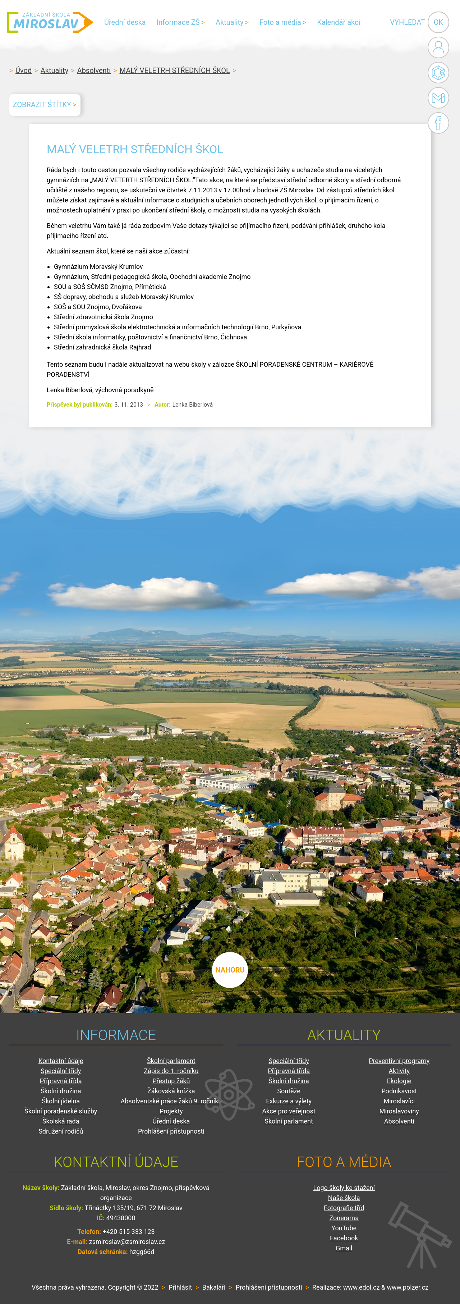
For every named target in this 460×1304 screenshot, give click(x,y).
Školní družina (61, 1091)
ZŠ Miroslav (50, 22)
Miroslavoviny (399, 1111)
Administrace (438, 47)
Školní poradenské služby (60, 1111)
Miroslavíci (399, 1101)
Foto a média (280, 22)
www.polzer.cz (407, 1287)
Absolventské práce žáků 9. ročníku (171, 1101)
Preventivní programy (399, 1061)
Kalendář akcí (338, 22)
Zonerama (343, 1218)
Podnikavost (399, 1091)
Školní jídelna (61, 1101)
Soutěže (288, 1091)
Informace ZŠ (178, 22)
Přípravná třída (61, 1081)
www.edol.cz (361, 1287)
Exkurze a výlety (289, 1101)
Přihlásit (180, 1287)
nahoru (230, 970)
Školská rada (60, 1121)
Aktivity (399, 1071)
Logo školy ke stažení (344, 1187)
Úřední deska (125, 22)
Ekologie (399, 1081)
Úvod (23, 70)
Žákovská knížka (171, 1091)
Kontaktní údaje (60, 1061)
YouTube (343, 1228)
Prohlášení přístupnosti (171, 1131)
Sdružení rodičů (60, 1131)
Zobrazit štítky (42, 104)
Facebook (438, 123)
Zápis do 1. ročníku (171, 1071)
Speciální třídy (61, 1071)
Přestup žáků (171, 1081)
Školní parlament (171, 1061)
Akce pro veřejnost (288, 1111)
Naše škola (344, 1198)
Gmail (437, 97)
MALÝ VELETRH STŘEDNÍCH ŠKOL (175, 70)
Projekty (171, 1111)
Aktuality (229, 22)
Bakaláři (438, 72)
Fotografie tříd (344, 1208)
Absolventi (94, 70)
